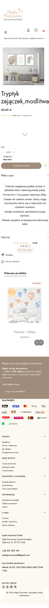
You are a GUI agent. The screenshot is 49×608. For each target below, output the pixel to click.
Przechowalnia (7, 470)
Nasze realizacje (8, 525)
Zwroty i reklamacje (9, 445)
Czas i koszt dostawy (10, 488)
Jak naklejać (6, 449)
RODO (5, 507)
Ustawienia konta (8, 467)
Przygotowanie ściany (10, 452)
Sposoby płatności (9, 482)
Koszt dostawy (7, 485)
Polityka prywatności (9, 503)
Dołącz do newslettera (15, 391)
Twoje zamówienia (9, 463)
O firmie (5, 518)
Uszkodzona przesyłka (10, 500)
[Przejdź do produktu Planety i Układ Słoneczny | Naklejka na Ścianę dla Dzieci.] (24, 305)
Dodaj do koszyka (21, 165)
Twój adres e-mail (11, 384)
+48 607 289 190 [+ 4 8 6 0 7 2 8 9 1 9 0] (10, 550)
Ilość (3, 147)
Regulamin (6, 442)
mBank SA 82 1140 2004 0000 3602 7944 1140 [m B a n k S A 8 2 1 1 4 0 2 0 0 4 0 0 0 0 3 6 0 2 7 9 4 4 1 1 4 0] (22, 569)
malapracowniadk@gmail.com (16, 555)
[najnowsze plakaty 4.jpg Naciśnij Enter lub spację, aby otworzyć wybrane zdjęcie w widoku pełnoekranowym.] (23, 66)
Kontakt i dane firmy (9, 521)
